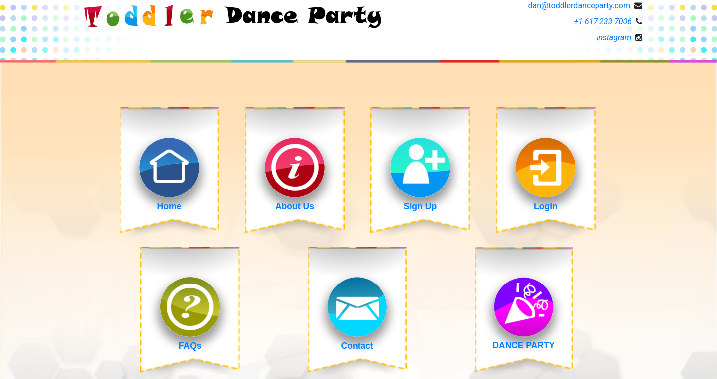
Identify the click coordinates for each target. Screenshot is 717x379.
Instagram (614, 37)
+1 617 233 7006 (603, 21)
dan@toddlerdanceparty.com (579, 5)
